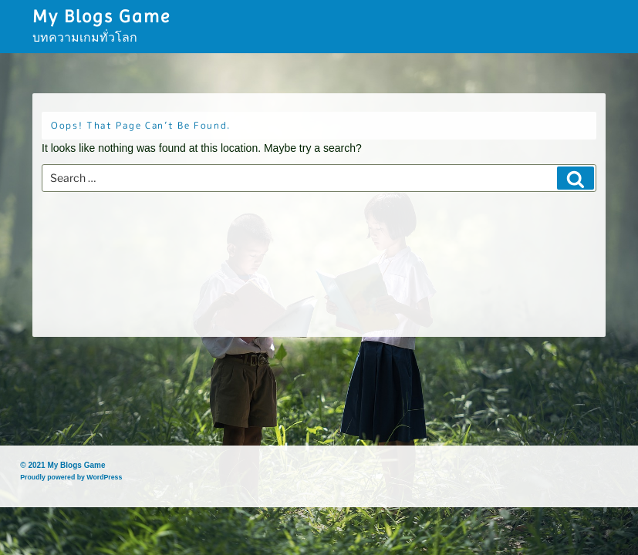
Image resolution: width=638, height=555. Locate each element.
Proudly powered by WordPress (71, 477)
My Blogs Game (101, 16)
